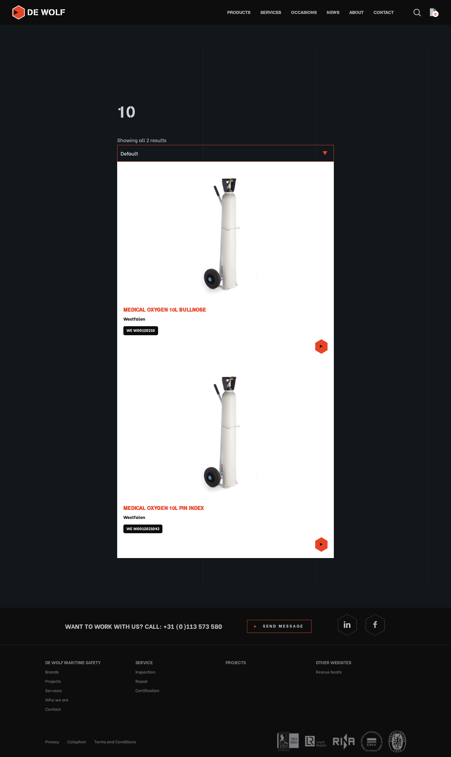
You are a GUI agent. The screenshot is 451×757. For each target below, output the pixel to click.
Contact (384, 12)
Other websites (333, 662)
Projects (53, 681)
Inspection (145, 671)
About (356, 12)
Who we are (57, 699)
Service (144, 662)
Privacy (52, 741)
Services (270, 12)
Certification (147, 690)
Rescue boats (329, 671)
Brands (52, 671)
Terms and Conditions (115, 741)
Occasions (304, 12)
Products (238, 12)
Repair (141, 681)
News (333, 12)
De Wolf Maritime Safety (73, 662)
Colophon (76, 741)
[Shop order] (225, 153)
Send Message (283, 626)
